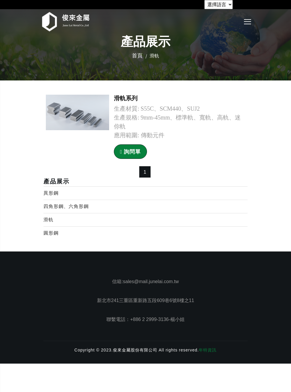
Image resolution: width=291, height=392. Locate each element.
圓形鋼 (51, 232)
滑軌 (48, 219)
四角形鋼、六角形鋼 (66, 206)
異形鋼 (51, 193)
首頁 (137, 56)
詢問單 (130, 151)
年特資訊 (207, 350)
